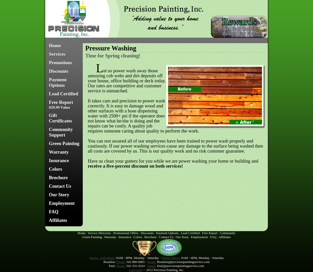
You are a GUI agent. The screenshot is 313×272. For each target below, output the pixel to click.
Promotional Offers (125, 233)
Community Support (61, 132)
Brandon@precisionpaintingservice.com (183, 262)
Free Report (61, 104)
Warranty (59, 152)
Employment (62, 203)
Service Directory (99, 233)
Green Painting (64, 143)
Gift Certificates (60, 118)
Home (55, 45)
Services (57, 54)
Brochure (58, 177)
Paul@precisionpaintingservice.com (180, 266)
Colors (55, 169)
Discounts (58, 71)
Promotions (60, 62)
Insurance (59, 160)
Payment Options (57, 82)
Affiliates (58, 220)
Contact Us (60, 186)
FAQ (53, 211)
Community (228, 233)
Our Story (59, 194)
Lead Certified (63, 93)
